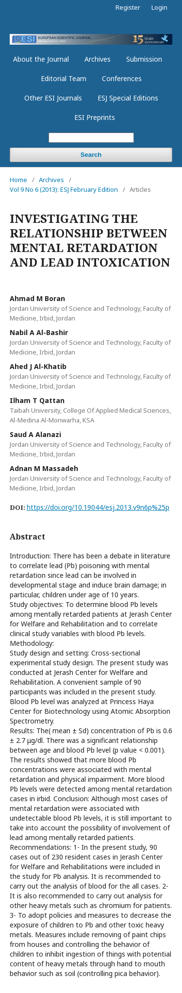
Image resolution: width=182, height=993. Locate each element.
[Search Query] (91, 138)
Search (91, 154)
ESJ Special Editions (128, 97)
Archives (97, 59)
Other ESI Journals (53, 97)
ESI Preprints (94, 117)
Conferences (122, 78)
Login (159, 7)
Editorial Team (63, 78)
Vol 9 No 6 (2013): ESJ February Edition (64, 189)
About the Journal (41, 59)
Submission (144, 59)
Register (128, 7)
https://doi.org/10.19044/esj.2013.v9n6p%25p (98, 507)
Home (18, 179)
